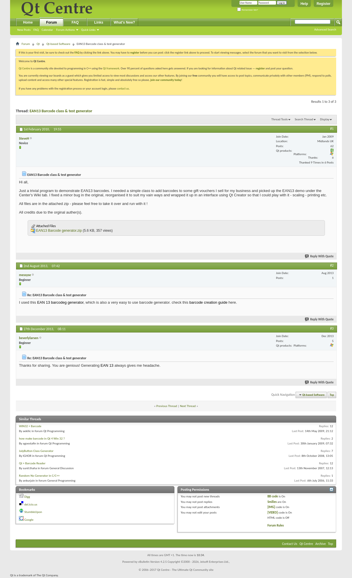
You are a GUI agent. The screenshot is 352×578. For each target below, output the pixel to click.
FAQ (36, 30)
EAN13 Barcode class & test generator (61, 111)
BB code (272, 496)
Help (304, 4)
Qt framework (111, 68)
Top (332, 395)
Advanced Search (325, 29)
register (260, 68)
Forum (51, 22)
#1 (332, 129)
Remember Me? (247, 10)
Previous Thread (166, 406)
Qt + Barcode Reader (32, 463)
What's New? (124, 22)
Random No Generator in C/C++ (39, 476)
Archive (320, 544)
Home (28, 22)
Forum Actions (65, 30)
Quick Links (88, 30)
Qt (38, 44)
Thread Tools (279, 119)
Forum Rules (275, 525)
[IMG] (271, 507)
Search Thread (304, 119)
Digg (27, 497)
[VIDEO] (272, 512)
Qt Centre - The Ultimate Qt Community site (185, 570)
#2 (332, 265)
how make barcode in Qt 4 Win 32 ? (42, 438)
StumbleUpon (33, 512)
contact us (123, 88)
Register (323, 4)
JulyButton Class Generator (36, 451)
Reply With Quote (319, 256)
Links (98, 22)
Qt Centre (24, 68)
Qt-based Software (58, 44)
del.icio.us (30, 504)
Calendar (47, 30)
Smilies (272, 502)
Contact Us (289, 544)
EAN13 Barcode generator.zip (59, 231)
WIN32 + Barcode (30, 426)
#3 (332, 328)
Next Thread (188, 406)
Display (324, 119)
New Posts (24, 30)
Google (29, 520)
